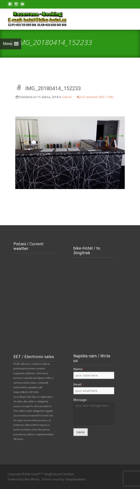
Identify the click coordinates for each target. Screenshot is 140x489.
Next (117, 136)
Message (82, 398)
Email (81, 386)
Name (81, 373)
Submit (83, 425)
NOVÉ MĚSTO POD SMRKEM (33, 266)
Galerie (67, 97)
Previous (26, 136)
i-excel (56, 479)
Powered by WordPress (24, 479)
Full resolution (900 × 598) (96, 97)
